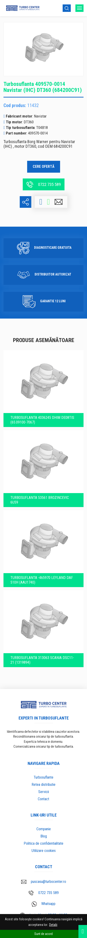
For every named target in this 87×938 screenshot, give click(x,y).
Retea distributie (43, 784)
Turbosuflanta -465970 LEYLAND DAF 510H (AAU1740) (41, 580)
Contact (43, 799)
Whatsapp (43, 904)
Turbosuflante (43, 777)
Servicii (43, 792)
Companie (43, 829)
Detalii (53, 925)
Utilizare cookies (44, 850)
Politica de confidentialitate (43, 843)
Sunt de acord (43, 934)
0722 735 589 (43, 184)
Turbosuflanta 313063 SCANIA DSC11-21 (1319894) (42, 660)
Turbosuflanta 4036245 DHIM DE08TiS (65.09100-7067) (42, 419)
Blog (43, 836)
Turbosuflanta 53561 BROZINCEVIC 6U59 (39, 499)
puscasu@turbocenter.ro (43, 881)
